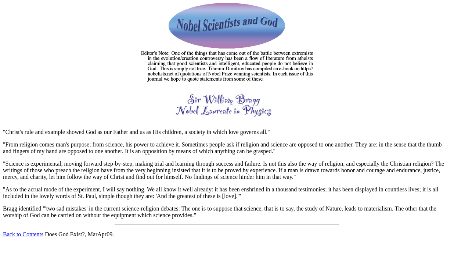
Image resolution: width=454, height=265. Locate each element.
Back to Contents (23, 234)
